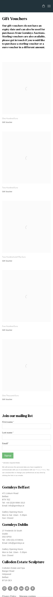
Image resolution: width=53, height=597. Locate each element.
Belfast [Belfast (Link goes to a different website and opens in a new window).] (5, 496)
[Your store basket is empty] (43, 6)
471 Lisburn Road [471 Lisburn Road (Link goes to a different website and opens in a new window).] (10, 493)
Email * (5, 443)
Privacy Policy (41, 470)
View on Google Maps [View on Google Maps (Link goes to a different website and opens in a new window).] (32, 588)
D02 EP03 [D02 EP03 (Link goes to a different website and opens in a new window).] (6, 537)
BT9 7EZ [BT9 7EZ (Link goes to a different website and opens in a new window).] (6, 499)
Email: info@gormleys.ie (13, 506)
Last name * (7, 433)
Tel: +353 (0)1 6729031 (12, 540)
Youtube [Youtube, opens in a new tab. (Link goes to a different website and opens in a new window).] (15, 588)
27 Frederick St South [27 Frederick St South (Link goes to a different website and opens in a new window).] (12, 531)
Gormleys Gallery (17, 6)
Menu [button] (49, 6)
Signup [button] (7, 455)
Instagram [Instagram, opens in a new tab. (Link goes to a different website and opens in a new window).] (4, 588)
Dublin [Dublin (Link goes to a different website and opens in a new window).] (5, 534)
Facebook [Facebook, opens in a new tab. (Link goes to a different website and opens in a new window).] (10, 588)
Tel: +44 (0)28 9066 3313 (13, 503)
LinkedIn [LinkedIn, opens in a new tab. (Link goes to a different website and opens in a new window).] (21, 588)
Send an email (27, 588)
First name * (8, 422)
